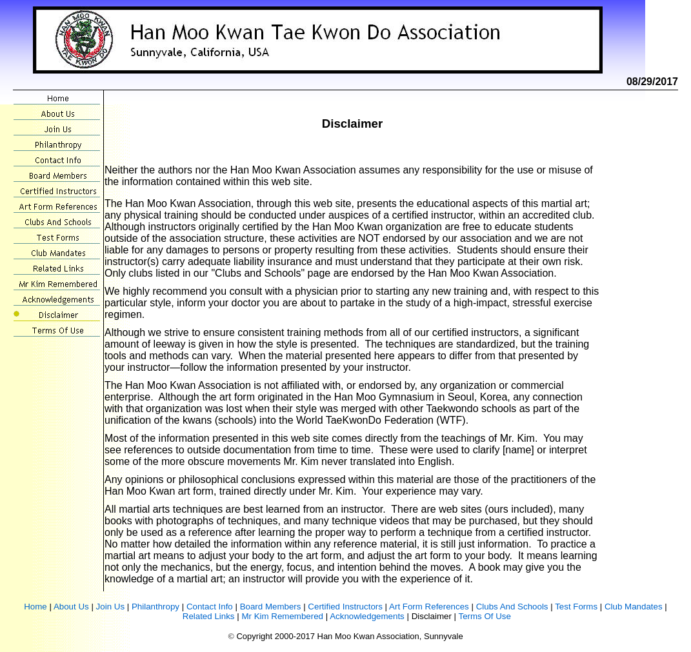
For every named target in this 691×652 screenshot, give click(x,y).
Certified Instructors (345, 606)
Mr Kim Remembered (282, 616)
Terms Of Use (484, 616)
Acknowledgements (367, 616)
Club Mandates (634, 606)
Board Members (270, 606)
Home (35, 606)
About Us (71, 606)
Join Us (110, 606)
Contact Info (209, 606)
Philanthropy (155, 606)
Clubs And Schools (512, 606)
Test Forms (576, 606)
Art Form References (429, 606)
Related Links (209, 616)
